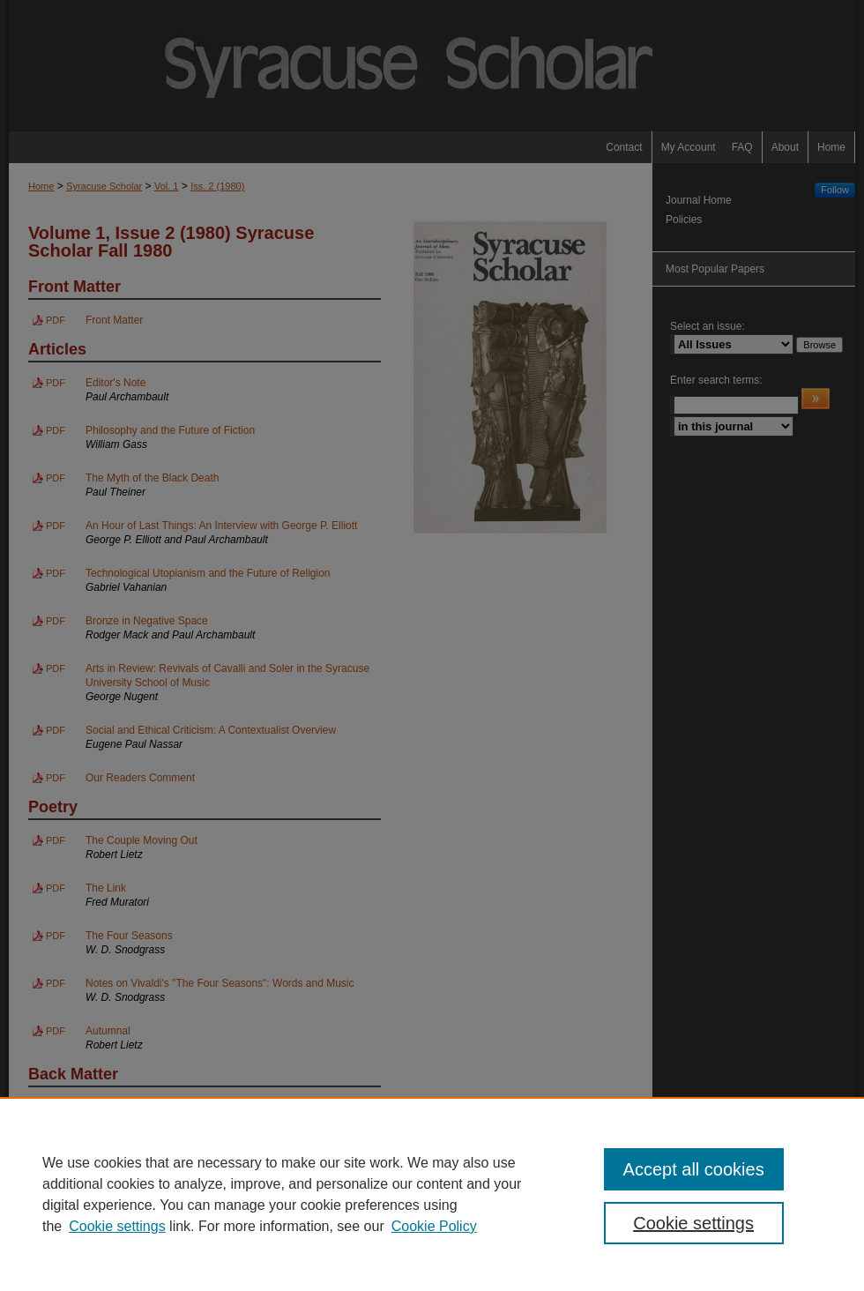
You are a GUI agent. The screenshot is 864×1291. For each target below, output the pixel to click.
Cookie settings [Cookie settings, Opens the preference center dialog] (693, 1223)
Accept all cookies (693, 1169)
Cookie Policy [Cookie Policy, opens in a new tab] (434, 1226)
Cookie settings (117, 1226)
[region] (432, 1194)
